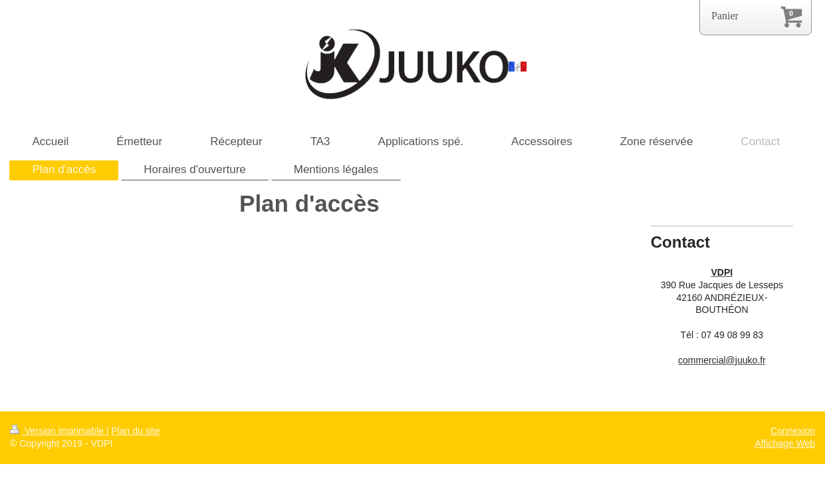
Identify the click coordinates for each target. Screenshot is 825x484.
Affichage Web (785, 443)
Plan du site (135, 430)
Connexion (792, 430)
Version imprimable (58, 430)
